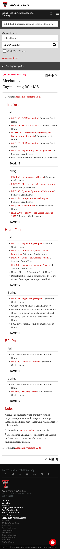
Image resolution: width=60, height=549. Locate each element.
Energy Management (8, 515)
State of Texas (6, 532)
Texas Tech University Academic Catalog (18, 14)
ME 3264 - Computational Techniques (29, 198)
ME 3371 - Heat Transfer (23, 205)
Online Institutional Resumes (14, 517)
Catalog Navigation (15, 66)
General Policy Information (10, 510)
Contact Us (5, 500)
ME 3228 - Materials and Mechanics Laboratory (34, 184)
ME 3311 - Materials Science (25, 125)
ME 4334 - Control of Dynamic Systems (30, 257)
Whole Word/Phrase (16, 51)
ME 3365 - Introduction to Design (27, 176)
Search (51, 14)
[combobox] (30, 24)
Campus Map (6, 503)
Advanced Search (10, 57)
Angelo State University (9, 528)
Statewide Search (7, 530)
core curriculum (27, 429)
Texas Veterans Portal (8, 537)
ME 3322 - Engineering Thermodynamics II (32, 150)
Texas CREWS (6, 540)
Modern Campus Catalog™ (49, 547)
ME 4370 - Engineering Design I (26, 243)
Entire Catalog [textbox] (11, 37)
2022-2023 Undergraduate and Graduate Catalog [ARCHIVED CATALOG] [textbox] (31, 23)
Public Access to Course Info (10, 512)
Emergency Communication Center (12, 508)
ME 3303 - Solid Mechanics (24, 118)
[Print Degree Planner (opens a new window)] (46, 75)
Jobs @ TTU (5, 505)
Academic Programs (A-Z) (28, 96)
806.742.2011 (7, 496)
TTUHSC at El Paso (7, 525)
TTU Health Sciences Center (10, 523)
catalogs (6, 547)
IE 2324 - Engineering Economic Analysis (31, 264)
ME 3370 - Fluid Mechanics (24, 143)
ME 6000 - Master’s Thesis (24, 391)
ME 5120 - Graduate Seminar (25, 361)
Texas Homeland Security (10, 535)
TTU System (5, 521)
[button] (52, 542)
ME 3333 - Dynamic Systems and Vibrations (32, 191)
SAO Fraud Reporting (8, 542)
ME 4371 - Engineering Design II (27, 298)
